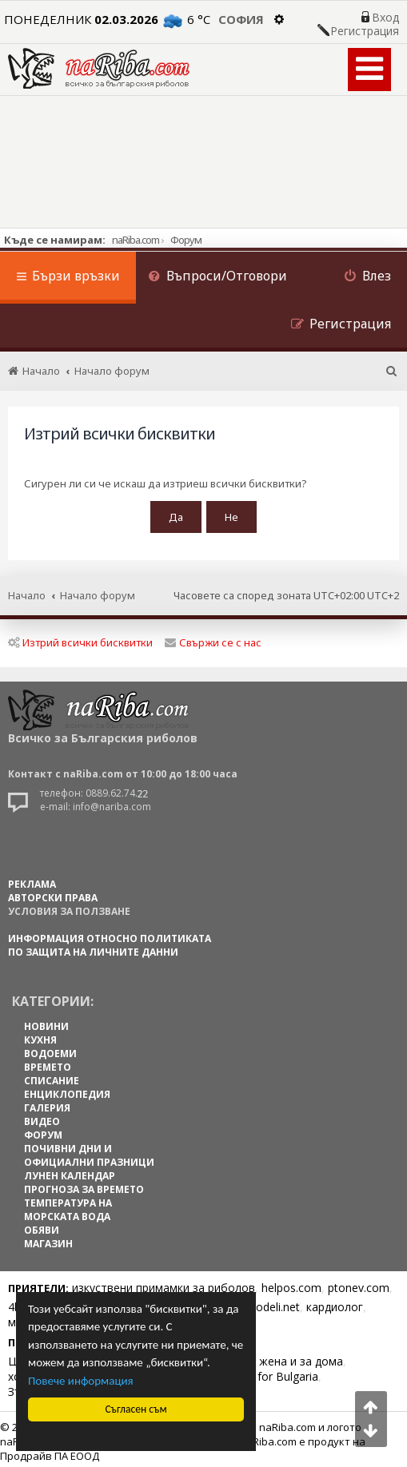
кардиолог (334, 1302)
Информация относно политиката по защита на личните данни (109, 941)
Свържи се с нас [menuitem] (213, 638)
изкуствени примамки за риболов (163, 1283)
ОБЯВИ (41, 1226)
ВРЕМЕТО (47, 1063)
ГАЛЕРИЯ (47, 1104)
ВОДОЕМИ (50, 1049)
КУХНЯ (40, 1036)
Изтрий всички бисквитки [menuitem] (80, 638)
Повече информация (81, 1381)
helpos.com (291, 1283)
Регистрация (364, 31)
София (241, 19)
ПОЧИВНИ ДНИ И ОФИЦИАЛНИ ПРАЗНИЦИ (89, 1151)
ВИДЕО (42, 1117)
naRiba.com (135, 240)
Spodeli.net (271, 1302)
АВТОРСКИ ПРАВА (53, 893)
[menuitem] (217, 278)
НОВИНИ (46, 1022)
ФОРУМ (43, 1131)
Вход (385, 17)
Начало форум (97, 592)
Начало (27, 592)
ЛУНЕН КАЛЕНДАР (69, 1172)
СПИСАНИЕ (51, 1076)
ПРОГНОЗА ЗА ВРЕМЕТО (84, 1185)
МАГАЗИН (48, 1239)
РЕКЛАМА (32, 880)
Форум (186, 240)
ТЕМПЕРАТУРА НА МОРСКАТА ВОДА (68, 1205)
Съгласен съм (135, 1409)
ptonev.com (358, 1283)
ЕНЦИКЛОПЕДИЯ (67, 1090)
